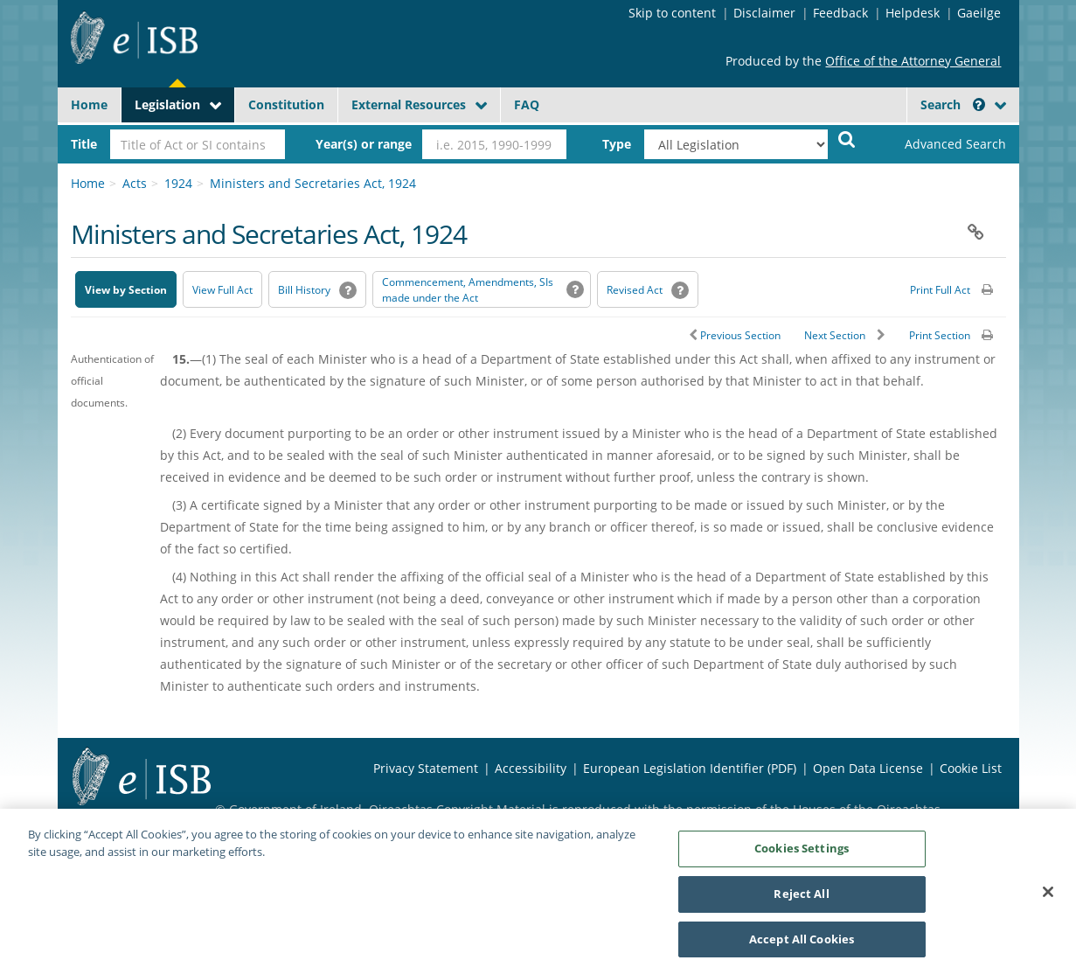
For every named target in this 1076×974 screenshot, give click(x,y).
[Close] (1048, 896)
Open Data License (868, 768)
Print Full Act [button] (940, 289)
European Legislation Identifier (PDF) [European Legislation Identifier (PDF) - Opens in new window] (689, 768)
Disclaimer (764, 12)
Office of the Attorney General (913, 60)
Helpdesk (912, 12)
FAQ (526, 104)
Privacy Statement (425, 768)
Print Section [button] (939, 335)
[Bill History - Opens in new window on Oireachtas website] (317, 289)
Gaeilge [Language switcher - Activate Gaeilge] (979, 12)
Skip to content (672, 12)
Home (89, 104)
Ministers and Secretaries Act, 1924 (313, 183)
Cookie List (971, 768)
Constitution (286, 104)
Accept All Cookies (801, 943)
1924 (178, 183)
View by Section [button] (126, 289)
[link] (940, 144)
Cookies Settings (801, 852)
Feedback (840, 12)
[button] (979, 104)
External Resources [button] (408, 104)
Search (952, 104)
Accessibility (530, 768)
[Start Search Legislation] (847, 138)
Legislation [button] (167, 104)
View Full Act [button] (222, 289)
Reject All (801, 898)
